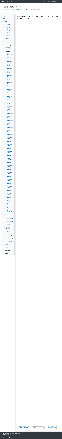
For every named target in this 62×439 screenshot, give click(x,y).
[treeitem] (8, 18)
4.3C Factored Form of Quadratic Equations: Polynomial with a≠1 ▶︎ (52, 427)
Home (3, 9)
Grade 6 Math (8, 30)
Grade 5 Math (8, 29)
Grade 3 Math (8, 26)
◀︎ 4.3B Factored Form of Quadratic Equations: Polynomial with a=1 (24, 427)
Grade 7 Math (8, 32)
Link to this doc (20, 21)
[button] (41, 1)
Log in (59, 1)
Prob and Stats (9, 241)
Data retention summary (8, 436)
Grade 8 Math (8, 33)
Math (12, 9)
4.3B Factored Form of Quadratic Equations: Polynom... (14, 11)
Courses (7, 9)
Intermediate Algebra (18, 9)
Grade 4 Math (8, 27)
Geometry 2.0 (8, 24)
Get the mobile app (6, 437)
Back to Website (9, 1)
